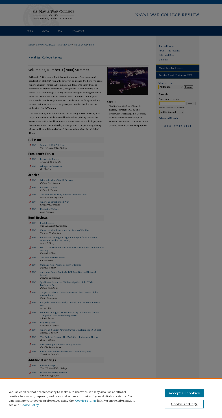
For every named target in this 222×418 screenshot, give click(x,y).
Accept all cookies (184, 393)
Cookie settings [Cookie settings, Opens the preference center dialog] (184, 404)
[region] (111, 398)
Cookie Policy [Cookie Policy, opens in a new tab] (29, 405)
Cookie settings (86, 400)
